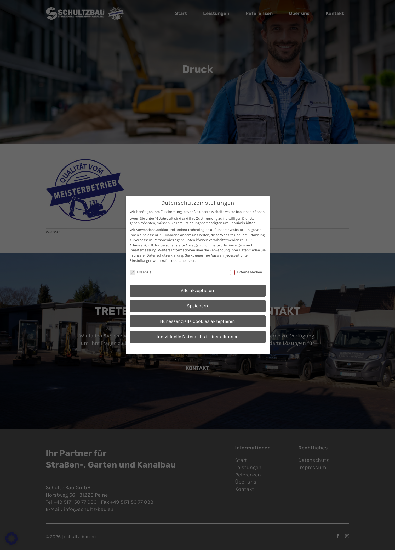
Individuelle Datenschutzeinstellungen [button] (198, 336)
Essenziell (141, 272)
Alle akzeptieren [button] (197, 290)
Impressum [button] (224, 348)
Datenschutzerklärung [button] (200, 348)
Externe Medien (246, 272)
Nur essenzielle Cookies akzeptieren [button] (197, 321)
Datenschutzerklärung (165, 255)
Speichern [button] (197, 305)
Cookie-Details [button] (173, 348)
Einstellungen (141, 260)
